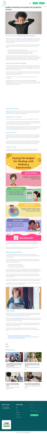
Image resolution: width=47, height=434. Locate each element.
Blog (17, 407)
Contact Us (18, 414)
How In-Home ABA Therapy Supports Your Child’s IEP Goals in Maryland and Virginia (32, 384)
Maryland (17, 412)
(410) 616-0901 (6, 407)
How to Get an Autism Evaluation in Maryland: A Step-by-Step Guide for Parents (13, 384)
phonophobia (8, 81)
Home (7, 35)
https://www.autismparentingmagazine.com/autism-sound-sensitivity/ (19, 335)
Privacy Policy (18, 417)
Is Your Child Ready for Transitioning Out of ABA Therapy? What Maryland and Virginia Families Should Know (14, 364)
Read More (7, 368)
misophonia (34, 80)
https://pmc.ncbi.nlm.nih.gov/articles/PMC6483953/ (16, 338)
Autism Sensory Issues (12, 35)
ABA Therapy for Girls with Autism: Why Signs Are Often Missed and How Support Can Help (32, 364)
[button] (30, 3)
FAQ (17, 410)
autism (31, 119)
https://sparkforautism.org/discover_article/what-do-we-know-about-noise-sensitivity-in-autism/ (23, 336)
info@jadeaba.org (7, 408)
